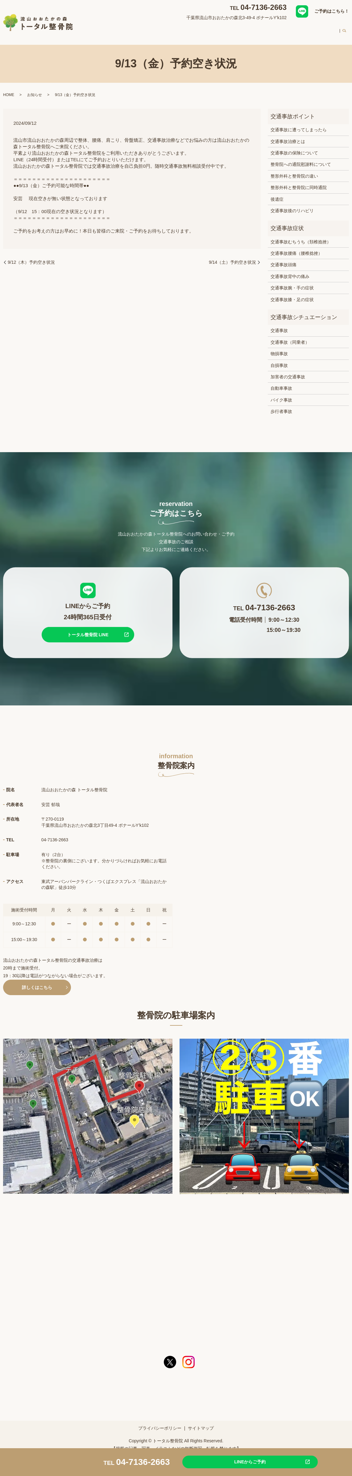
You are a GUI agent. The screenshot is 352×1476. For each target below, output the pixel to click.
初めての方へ (271, 29)
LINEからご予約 (236, 1461)
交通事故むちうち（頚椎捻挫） (301, 235)
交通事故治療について (192, 29)
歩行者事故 (281, 405)
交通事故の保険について (294, 147)
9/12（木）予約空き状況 (31, 256)
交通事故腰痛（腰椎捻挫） (296, 247)
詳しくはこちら (37, 981)
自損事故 (279, 359)
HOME (99, 29)
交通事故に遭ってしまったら (299, 123)
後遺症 (277, 193)
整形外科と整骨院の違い (294, 170)
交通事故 (279, 324)
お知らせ (34, 89)
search (344, 29)
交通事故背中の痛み (290, 270)
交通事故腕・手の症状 (292, 282)
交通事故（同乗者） (290, 336)
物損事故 (279, 347)
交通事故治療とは (288, 135)
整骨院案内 (126, 29)
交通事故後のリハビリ (292, 204)
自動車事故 (281, 382)
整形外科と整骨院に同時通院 (299, 181)
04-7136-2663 (264, 7)
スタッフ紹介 (236, 29)
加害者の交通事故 (288, 370)
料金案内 (300, 29)
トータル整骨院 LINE (88, 628)
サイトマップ (201, 1422)
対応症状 (154, 29)
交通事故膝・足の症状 (292, 293)
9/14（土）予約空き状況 (232, 256)
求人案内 (326, 29)
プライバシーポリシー (159, 1422)
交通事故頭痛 (283, 258)
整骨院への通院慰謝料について (301, 158)
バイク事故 (281, 394)
